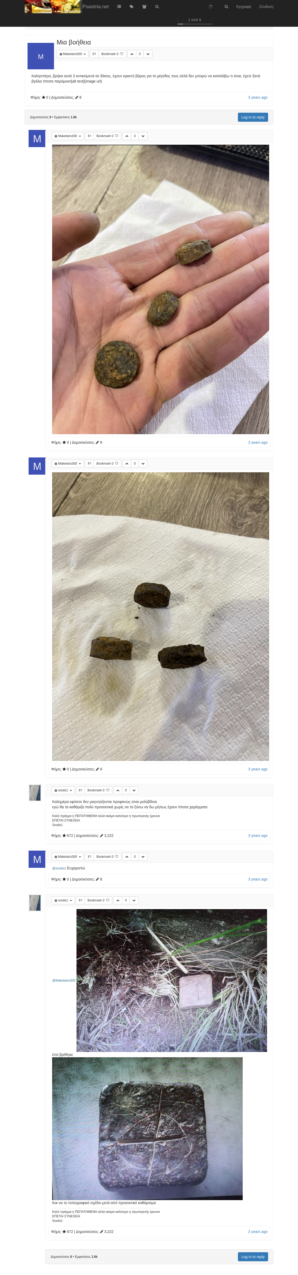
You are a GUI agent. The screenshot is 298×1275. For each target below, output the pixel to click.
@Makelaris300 (63, 980)
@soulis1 (59, 868)
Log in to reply (253, 117)
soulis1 (63, 790)
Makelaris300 (73, 54)
